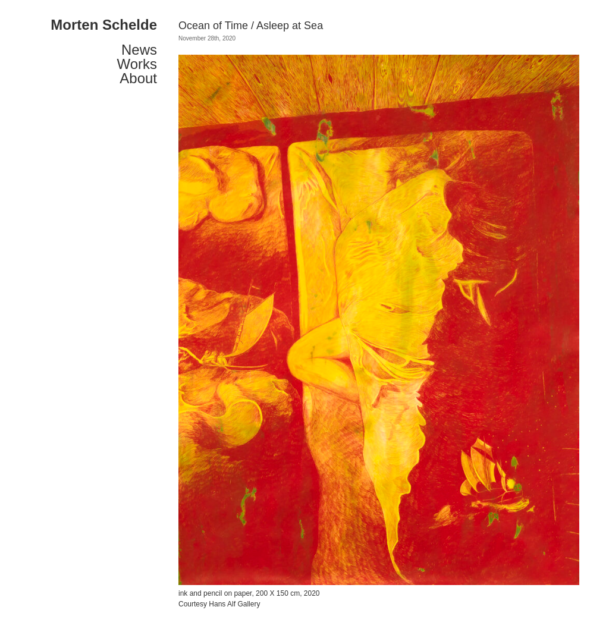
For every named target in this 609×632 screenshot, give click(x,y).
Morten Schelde (104, 25)
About (138, 78)
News (139, 50)
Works (137, 64)
